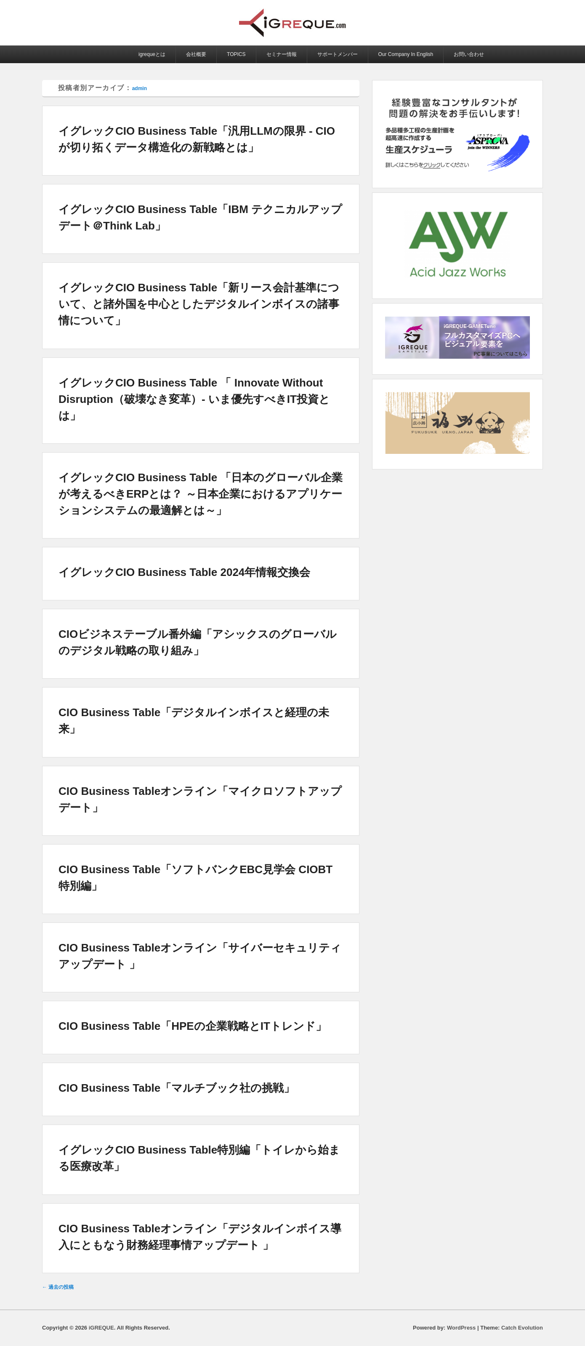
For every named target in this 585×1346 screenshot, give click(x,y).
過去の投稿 (58, 1287)
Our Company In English (405, 54)
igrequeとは (151, 54)
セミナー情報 (281, 54)
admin (139, 88)
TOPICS (236, 54)
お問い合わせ (469, 54)
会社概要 (196, 54)
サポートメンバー (337, 54)
